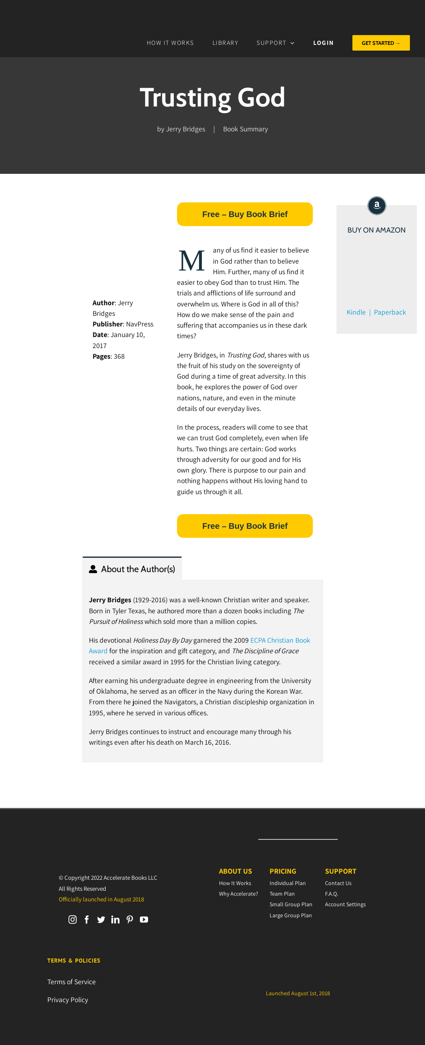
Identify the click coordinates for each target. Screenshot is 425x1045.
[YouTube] (144, 920)
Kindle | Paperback (376, 312)
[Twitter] (101, 920)
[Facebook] (87, 920)
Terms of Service (71, 981)
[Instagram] (73, 920)
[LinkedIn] (115, 920)
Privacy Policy (67, 999)
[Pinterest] (130, 920)
